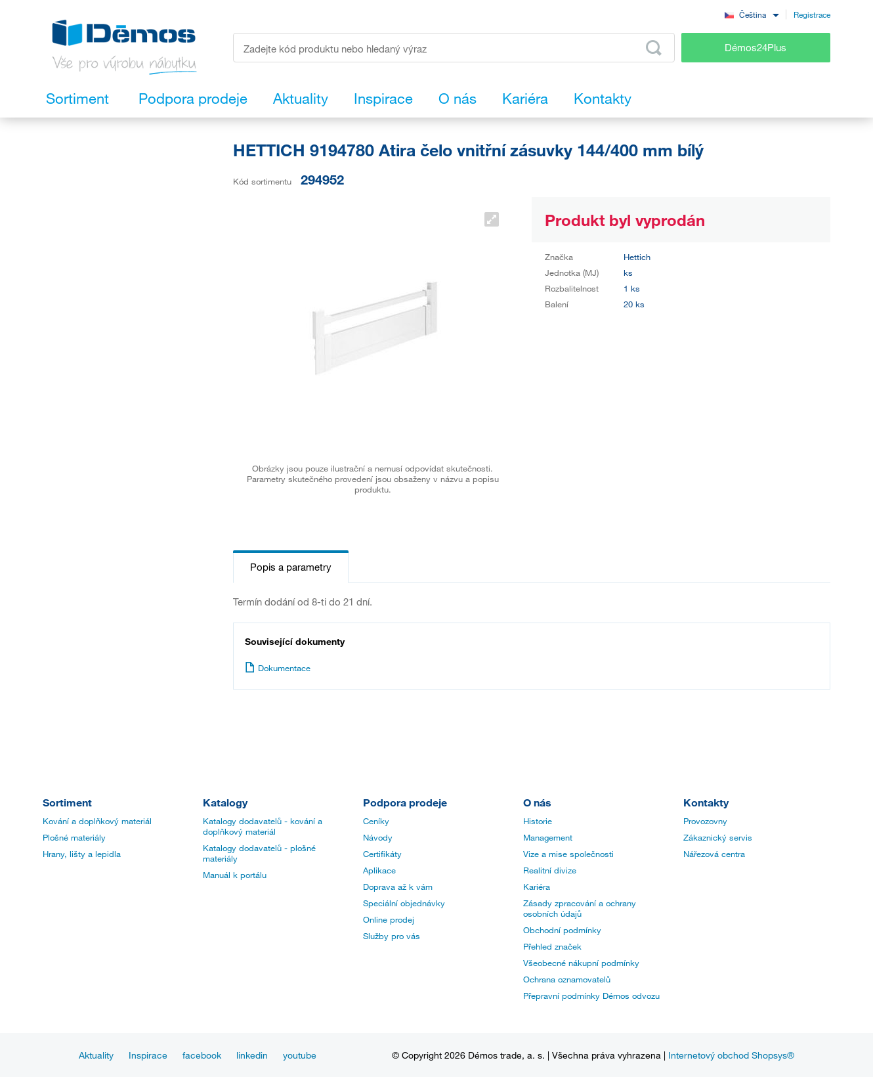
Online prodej (388, 919)
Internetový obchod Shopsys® (731, 1055)
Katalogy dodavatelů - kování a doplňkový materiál (262, 826)
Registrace (812, 14)
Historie (537, 821)
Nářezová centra (714, 853)
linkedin (252, 1055)
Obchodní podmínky (562, 930)
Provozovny (705, 821)
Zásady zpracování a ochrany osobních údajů (579, 908)
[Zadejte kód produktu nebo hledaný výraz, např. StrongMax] (454, 47)
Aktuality (96, 1055)
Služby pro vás (391, 936)
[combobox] (751, 14)
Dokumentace (277, 668)
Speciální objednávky (404, 903)
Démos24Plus (755, 47)
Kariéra (536, 886)
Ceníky (376, 821)
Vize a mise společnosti (568, 853)
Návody (378, 837)
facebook (201, 1055)
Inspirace (148, 1055)
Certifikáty (382, 853)
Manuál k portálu (234, 874)
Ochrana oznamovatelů (566, 979)
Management (547, 837)
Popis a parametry (290, 567)
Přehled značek (552, 946)
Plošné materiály (74, 837)
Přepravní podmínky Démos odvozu (591, 995)
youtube (299, 1055)
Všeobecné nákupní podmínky (581, 962)
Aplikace (379, 870)
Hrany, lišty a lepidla (82, 853)
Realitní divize (549, 870)
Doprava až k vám (398, 886)
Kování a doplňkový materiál (97, 821)
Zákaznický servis (717, 837)
